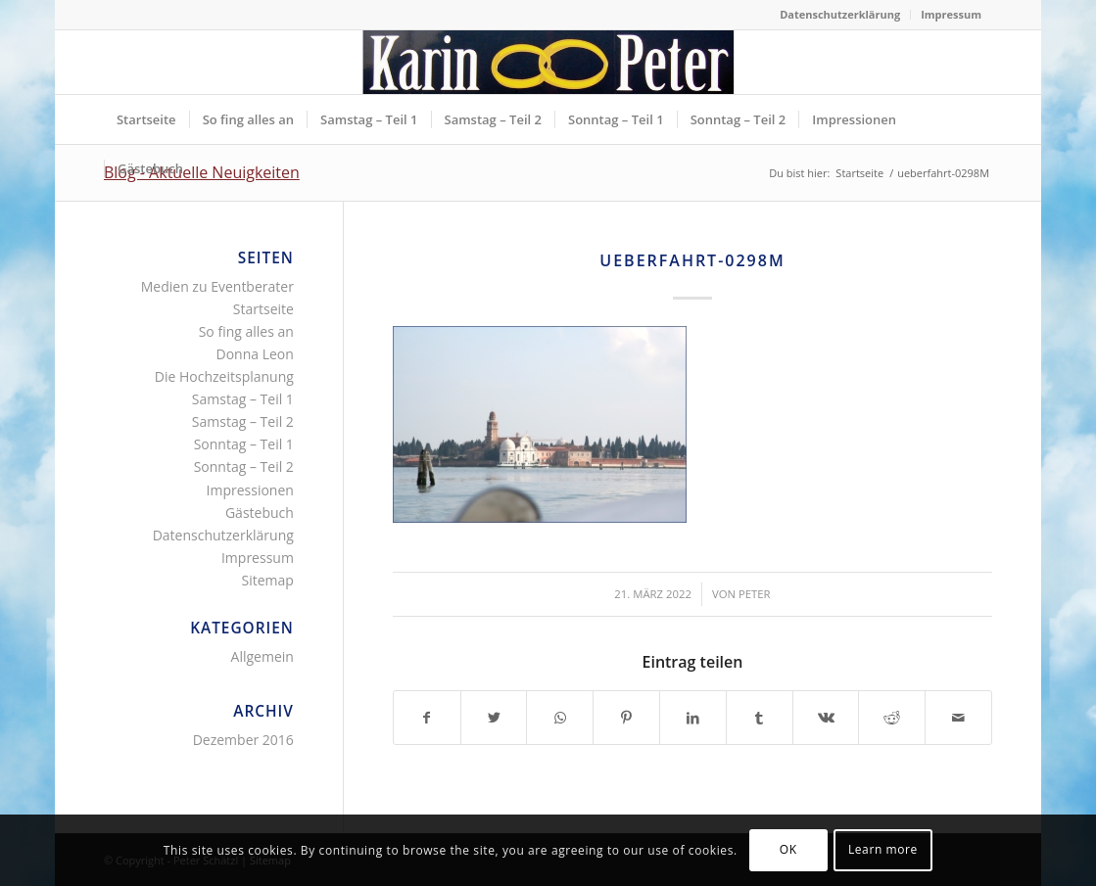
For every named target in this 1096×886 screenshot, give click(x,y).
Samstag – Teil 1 (243, 399)
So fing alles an (246, 331)
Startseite (263, 309)
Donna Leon (255, 354)
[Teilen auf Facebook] (427, 717)
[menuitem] (840, 15)
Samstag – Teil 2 (243, 421)
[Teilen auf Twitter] (494, 717)
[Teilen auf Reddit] (892, 717)
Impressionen (250, 490)
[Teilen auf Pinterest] (626, 717)
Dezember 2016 (243, 739)
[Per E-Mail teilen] (958, 717)
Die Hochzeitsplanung (224, 376)
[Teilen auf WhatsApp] (560, 717)
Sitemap (268, 580)
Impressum (951, 14)
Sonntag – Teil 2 (244, 466)
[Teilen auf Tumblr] (759, 717)
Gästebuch (259, 512)
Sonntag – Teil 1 (244, 444)
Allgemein (262, 656)
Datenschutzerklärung (840, 14)
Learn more (883, 849)
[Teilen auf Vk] (826, 717)
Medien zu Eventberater (217, 286)
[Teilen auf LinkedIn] (693, 717)
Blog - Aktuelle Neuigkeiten (202, 172)
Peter (755, 593)
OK (788, 849)
